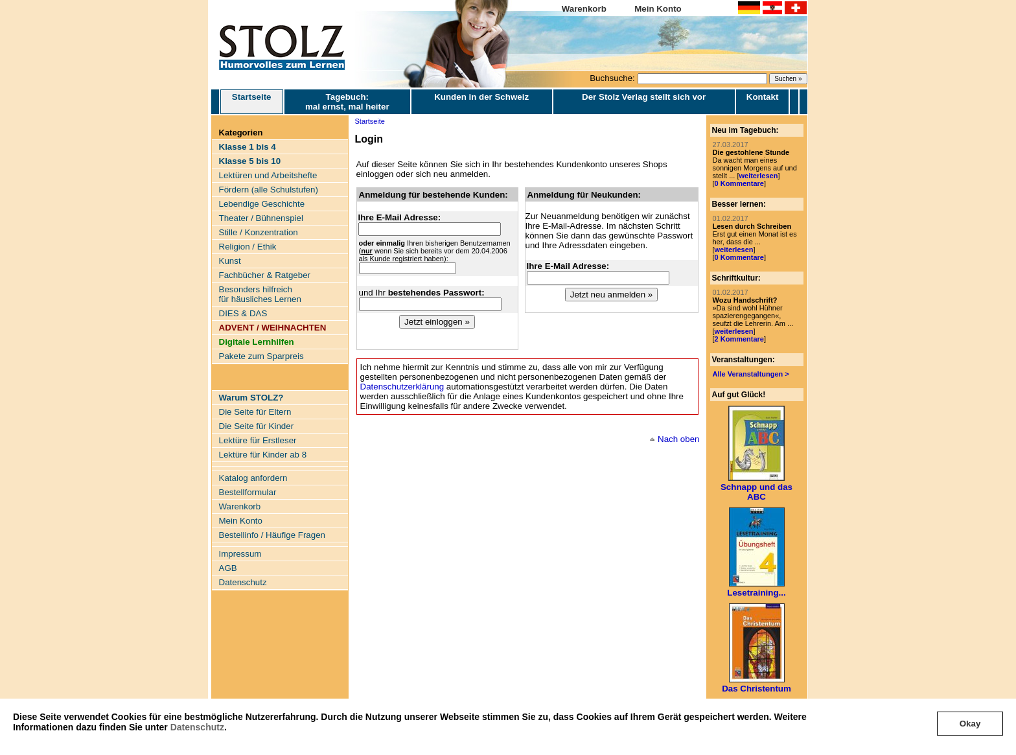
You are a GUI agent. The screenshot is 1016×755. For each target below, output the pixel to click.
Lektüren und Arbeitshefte (268, 175)
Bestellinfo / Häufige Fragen (272, 535)
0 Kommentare (739, 183)
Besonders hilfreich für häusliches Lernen (260, 294)
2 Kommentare (739, 339)
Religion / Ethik (248, 246)
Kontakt (762, 97)
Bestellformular (248, 492)
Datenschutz (197, 727)
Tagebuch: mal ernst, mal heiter (347, 101)
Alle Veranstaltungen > (751, 374)
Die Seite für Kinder (256, 426)
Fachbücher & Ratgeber (265, 275)
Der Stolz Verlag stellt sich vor (644, 97)
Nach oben (678, 439)
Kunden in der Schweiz (481, 97)
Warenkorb (584, 9)
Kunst (230, 261)
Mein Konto (658, 9)
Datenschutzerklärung (402, 386)
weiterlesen (758, 176)
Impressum (240, 554)
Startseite (251, 101)
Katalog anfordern (253, 478)
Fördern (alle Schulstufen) (268, 189)
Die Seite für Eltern (255, 412)
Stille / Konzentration (258, 232)
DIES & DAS (243, 313)
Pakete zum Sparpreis (261, 356)
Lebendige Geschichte (262, 204)
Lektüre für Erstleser (258, 440)
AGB (228, 568)
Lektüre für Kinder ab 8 (263, 454)
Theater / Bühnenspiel (261, 218)
